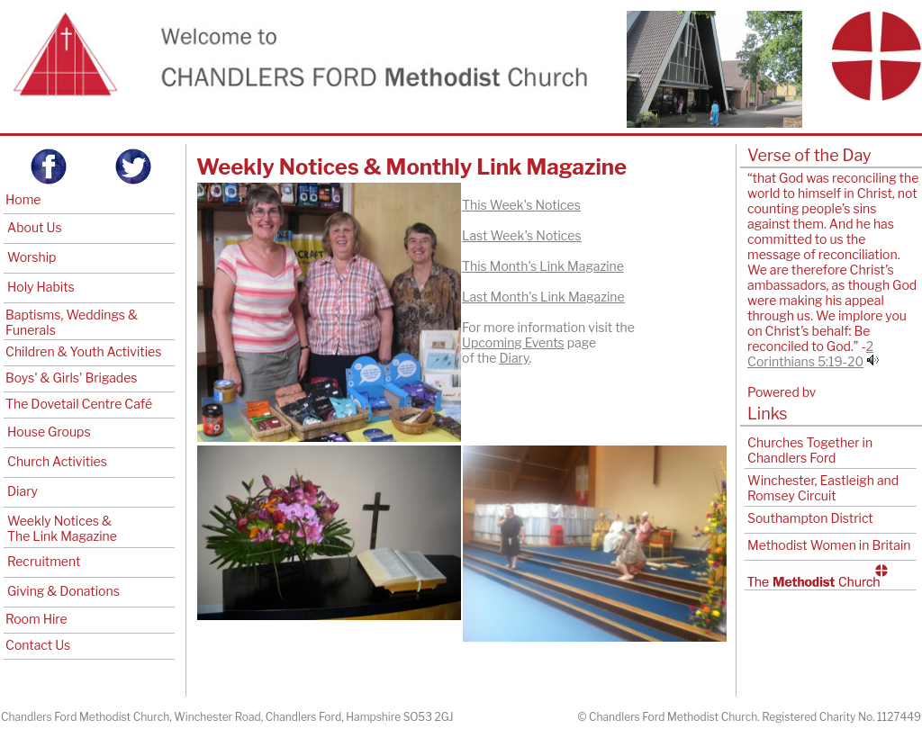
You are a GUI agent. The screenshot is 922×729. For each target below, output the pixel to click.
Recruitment (43, 561)
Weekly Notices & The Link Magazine (62, 528)
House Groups (49, 431)
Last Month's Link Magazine (543, 296)
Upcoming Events (513, 342)
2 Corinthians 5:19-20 (810, 353)
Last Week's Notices (522, 235)
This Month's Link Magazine (543, 266)
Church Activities (57, 461)
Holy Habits (41, 286)
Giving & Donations (63, 590)
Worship (31, 257)
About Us (34, 227)
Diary (22, 491)
